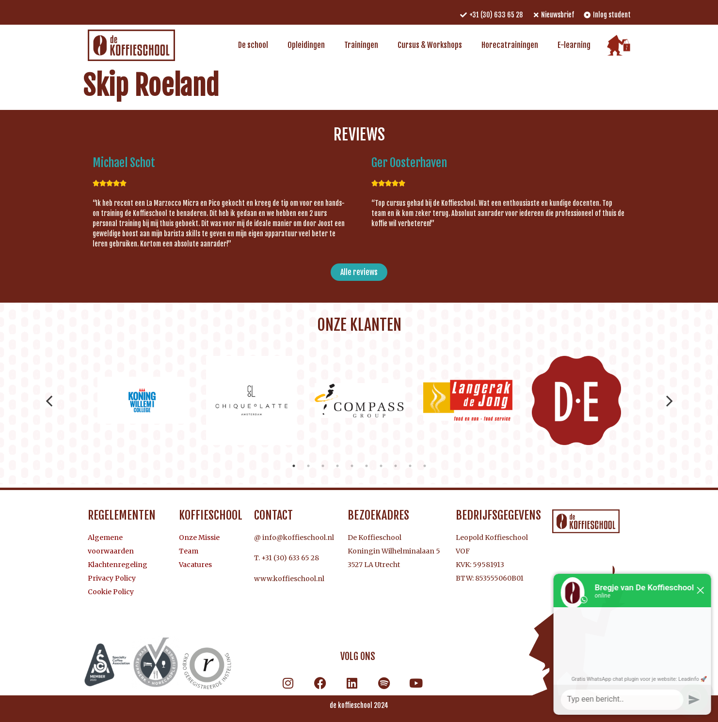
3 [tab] (323, 466)
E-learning (574, 45)
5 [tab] (352, 466)
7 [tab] (381, 466)
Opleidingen (306, 45)
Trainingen (361, 45)
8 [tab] (395, 466)
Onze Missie (199, 537)
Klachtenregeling (117, 564)
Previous (49, 400)
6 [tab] (366, 466)
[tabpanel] (142, 400)
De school (253, 45)
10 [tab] (425, 466)
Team (188, 551)
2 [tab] (308, 466)
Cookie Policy (111, 591)
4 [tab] (337, 466)
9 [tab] (410, 466)
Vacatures (195, 564)
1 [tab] (294, 466)
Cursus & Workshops (430, 45)
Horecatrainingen (509, 45)
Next (669, 400)
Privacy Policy (112, 578)
